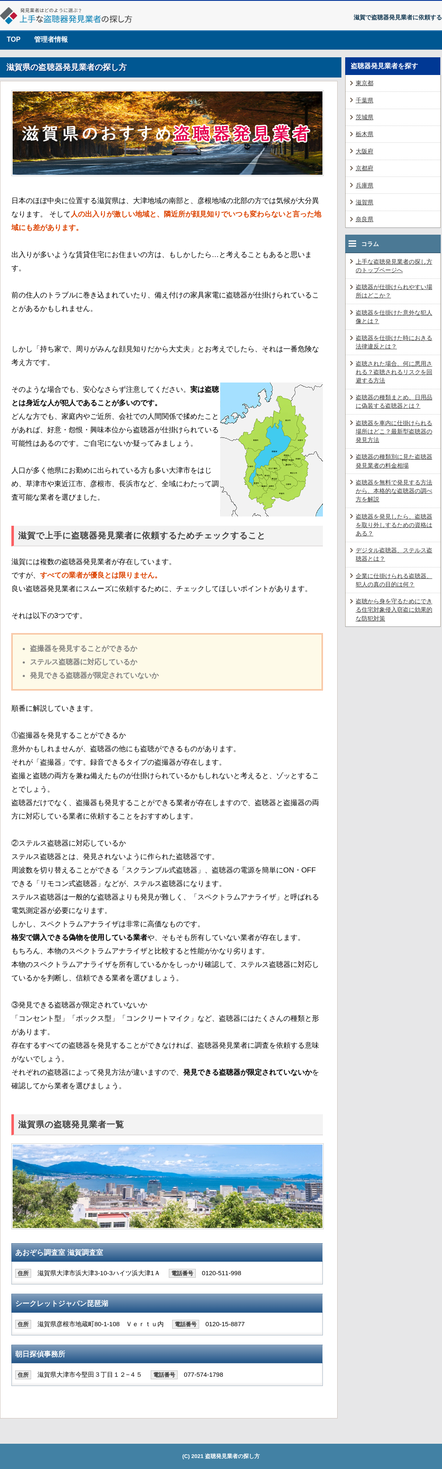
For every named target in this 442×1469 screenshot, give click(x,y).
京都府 (364, 168)
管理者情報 (51, 39)
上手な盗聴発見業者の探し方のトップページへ (394, 265)
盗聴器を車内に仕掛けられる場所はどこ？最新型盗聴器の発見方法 (394, 431)
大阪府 (364, 151)
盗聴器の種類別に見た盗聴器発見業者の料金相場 (394, 460)
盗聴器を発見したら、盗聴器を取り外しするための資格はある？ (394, 525)
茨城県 (364, 117)
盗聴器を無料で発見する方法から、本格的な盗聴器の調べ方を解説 (394, 491)
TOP (14, 39)
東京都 (364, 83)
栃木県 (364, 134)
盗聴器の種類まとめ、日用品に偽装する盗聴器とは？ (394, 401)
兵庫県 (364, 185)
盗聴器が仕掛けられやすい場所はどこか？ (394, 291)
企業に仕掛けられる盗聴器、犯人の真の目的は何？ (394, 580)
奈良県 (364, 219)
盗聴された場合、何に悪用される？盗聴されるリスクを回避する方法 (394, 372)
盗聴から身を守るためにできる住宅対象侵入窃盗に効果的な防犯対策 (394, 609)
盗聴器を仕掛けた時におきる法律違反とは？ (394, 342)
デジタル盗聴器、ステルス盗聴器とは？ (394, 554)
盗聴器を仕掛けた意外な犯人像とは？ (394, 316)
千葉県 (364, 100)
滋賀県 (364, 202)
